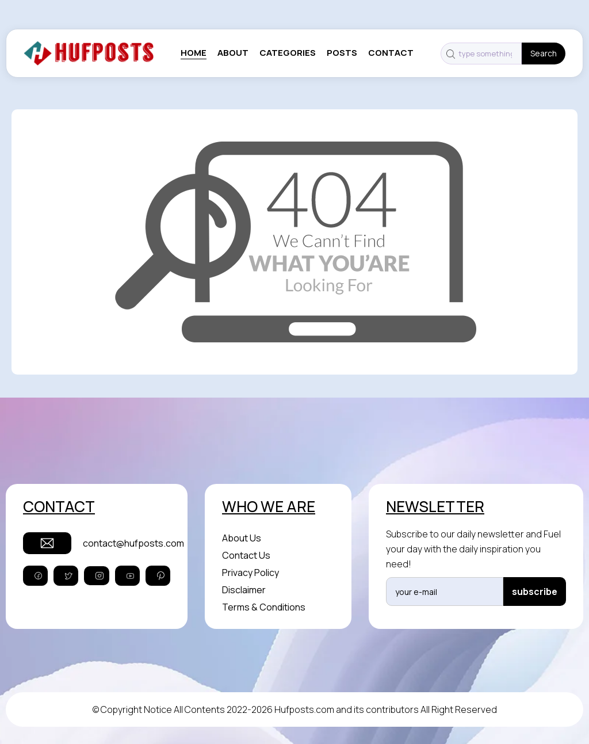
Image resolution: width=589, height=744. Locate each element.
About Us (241, 538)
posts (342, 53)
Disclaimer (244, 590)
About (232, 53)
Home (193, 53)
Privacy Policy (250, 572)
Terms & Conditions (263, 607)
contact (391, 53)
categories (287, 53)
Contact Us (246, 555)
